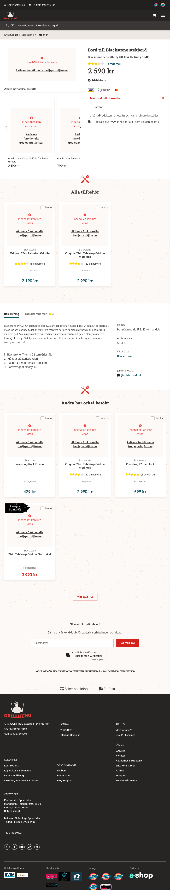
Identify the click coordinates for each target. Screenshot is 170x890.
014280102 (66, 730)
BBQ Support (64, 780)
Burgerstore (63, 775)
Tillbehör (42, 34)
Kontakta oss (11, 765)
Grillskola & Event (126, 765)
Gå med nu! (127, 642)
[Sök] (85, 25)
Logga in (121, 750)
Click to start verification (89, 655)
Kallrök (120, 770)
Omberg (62, 770)
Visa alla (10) (85, 596)
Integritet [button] (121, 775)
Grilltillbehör (11, 34)
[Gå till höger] (80, 127)
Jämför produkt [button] (129, 375)
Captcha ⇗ (98, 660)
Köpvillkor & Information (18, 770)
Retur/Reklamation (127, 780)
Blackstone (28, 34)
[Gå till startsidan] (10, 15)
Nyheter (120, 755)
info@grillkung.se (70, 735)
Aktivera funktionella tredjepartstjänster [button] (42, 70)
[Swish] (22, 875)
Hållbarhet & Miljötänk (129, 760)
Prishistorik (97, 80)
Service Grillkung (14, 775)
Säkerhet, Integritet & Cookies (21, 780)
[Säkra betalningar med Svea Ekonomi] (9, 874)
